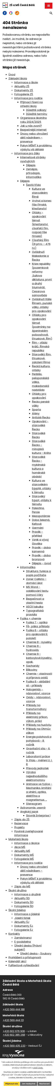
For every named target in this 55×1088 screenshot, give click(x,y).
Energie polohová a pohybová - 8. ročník (38, 740)
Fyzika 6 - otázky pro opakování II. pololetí (37, 634)
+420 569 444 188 (13, 1009)
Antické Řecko (41, 417)
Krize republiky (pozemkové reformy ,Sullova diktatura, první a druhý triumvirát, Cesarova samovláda (42, 279)
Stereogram (34, 804)
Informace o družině (27, 894)
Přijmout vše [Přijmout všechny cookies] (11, 1083)
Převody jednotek (37, 768)
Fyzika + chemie (30, 618)
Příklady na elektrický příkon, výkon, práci (37, 717)
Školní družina (17, 890)
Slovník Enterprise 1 (38, 815)
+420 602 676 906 (14, 1031)
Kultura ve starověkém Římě (40, 193)
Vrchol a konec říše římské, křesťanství (41, 204)
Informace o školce (26, 843)
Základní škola (18, 78)
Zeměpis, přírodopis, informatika (33, 173)
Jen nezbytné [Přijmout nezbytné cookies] (28, 1083)
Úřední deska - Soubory (35, 953)
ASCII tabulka (34, 606)
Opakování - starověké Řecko (40, 425)
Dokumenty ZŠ (23, 90)
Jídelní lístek (22, 918)
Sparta (36, 409)
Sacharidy (32, 666)
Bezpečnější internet (33, 130)
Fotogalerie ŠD (23, 906)
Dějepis (30, 165)
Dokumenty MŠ (24, 855)
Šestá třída (33, 185)
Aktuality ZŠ (21, 86)
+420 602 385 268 (14, 1035)
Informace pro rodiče (28, 98)
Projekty (19, 827)
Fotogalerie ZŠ (23, 94)
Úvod (12, 74)
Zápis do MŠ (22, 886)
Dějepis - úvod (41, 563)
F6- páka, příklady (38, 626)
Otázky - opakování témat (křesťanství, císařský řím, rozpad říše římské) (40, 224)
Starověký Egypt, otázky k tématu (41, 500)
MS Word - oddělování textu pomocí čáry (37, 591)
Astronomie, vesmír (33, 807)
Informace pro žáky (27, 153)
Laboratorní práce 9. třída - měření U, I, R (39, 760)
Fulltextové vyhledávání (24, 965)
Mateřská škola (18, 839)
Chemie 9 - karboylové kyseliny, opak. (39, 658)
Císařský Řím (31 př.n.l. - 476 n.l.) (41, 244)
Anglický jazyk (29, 811)
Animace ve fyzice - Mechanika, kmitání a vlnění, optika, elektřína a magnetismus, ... (39, 792)
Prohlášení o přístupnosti (25, 957)
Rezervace (21, 823)
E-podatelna (22, 941)
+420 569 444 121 (13, 1020)
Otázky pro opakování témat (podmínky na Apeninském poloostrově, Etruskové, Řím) (42, 326)
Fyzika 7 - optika (36, 622)
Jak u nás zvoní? (31, 126)
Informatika (27, 567)
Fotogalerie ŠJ (23, 930)
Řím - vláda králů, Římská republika (40, 346)
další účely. (38, 1068)
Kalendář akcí (17, 961)
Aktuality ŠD (22, 898)
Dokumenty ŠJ (23, 926)
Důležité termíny (36, 114)
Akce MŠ (19, 847)
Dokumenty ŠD (23, 902)
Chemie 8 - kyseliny (39, 642)
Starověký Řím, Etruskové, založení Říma (41, 358)
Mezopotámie (41, 516)
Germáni (37, 528)
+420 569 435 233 (14, 1046)
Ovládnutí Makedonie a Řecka (40, 256)
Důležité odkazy (36, 110)
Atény (35, 413)
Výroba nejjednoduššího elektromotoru (36, 776)
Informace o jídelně (27, 914)
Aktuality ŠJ (21, 922)
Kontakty (14, 934)
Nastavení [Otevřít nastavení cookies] (44, 1083)
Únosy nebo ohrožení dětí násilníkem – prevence (34, 137)
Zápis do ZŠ (21, 819)
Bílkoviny (31, 670)
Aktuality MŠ (22, 851)
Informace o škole (26, 82)
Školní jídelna (17, 910)
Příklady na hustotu (38, 725)
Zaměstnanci (23, 938)
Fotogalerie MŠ (24, 859)
